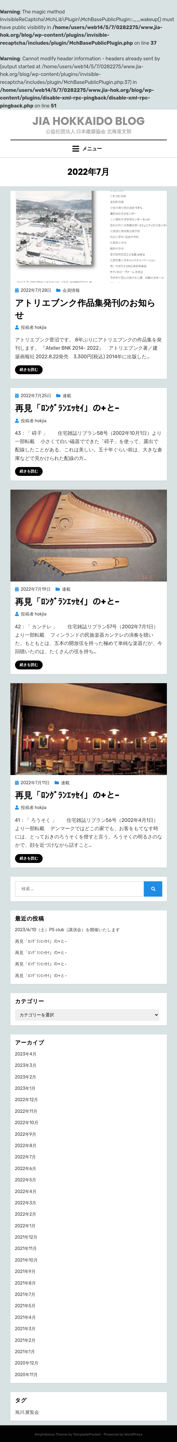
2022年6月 (26, 1168)
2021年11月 (26, 1248)
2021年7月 (25, 1294)
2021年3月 (25, 1328)
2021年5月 (25, 1305)
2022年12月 (26, 1099)
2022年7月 (25, 1157)
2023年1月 (25, 1088)
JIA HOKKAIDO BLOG (88, 121)
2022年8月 (26, 1145)
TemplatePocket (87, 1434)
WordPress (134, 1434)
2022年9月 (26, 1134)
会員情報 (71, 290)
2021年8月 (25, 1283)
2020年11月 (26, 1374)
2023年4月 (26, 1054)
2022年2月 (26, 1214)
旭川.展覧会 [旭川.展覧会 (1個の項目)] (27, 1412)
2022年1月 (25, 1226)
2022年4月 (26, 1191)
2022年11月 (26, 1111)
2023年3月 (26, 1065)
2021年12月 (26, 1237)
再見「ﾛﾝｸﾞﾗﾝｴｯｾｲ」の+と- (67, 408)
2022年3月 (26, 1203)
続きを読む (29, 369)
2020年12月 (26, 1363)
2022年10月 (26, 1122)
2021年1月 (25, 1351)
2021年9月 (25, 1271)
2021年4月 (25, 1317)
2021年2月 (25, 1340)
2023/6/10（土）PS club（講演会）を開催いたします (67, 929)
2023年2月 (26, 1077)
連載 (67, 395)
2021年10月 (26, 1260)
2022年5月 (26, 1180)
